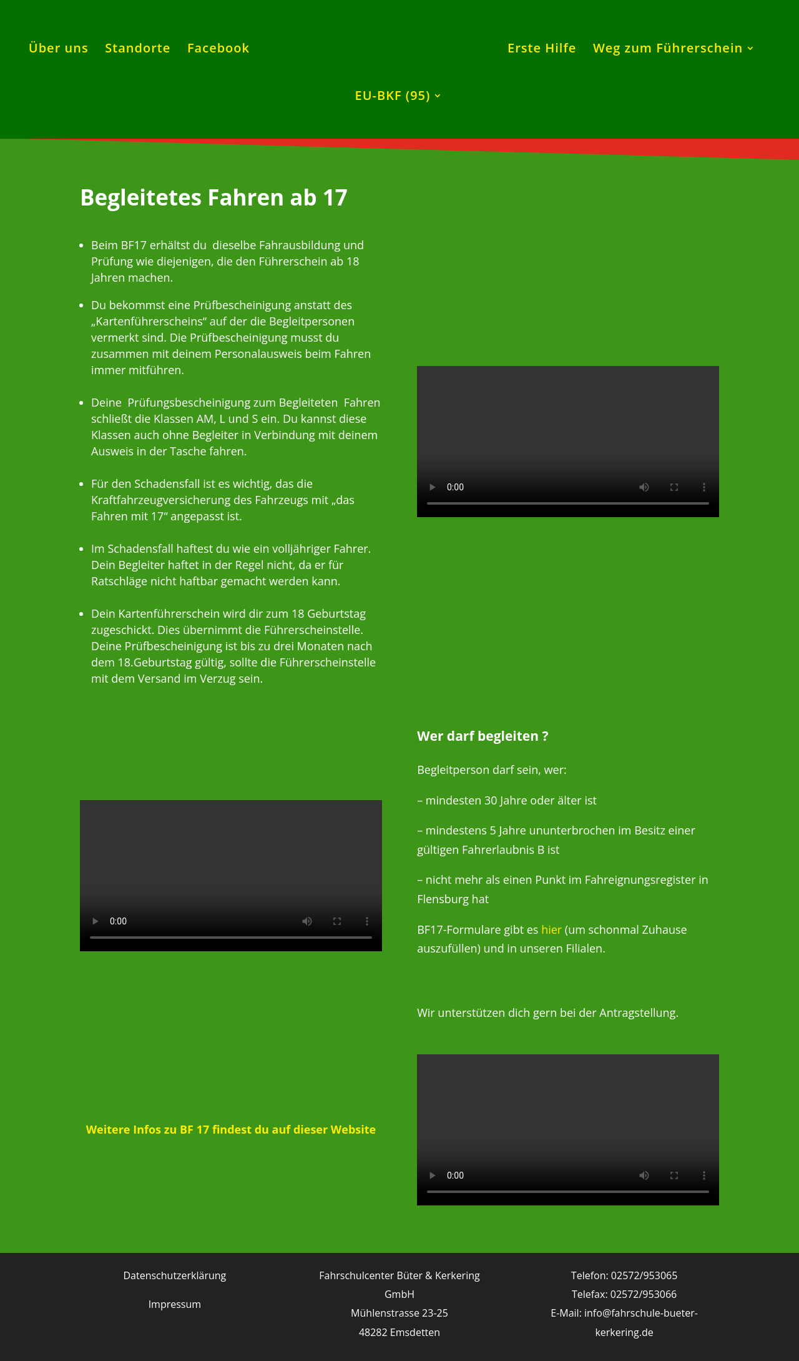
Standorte (137, 50)
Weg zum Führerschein (668, 50)
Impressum (175, 1304)
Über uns (59, 50)
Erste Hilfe (541, 50)
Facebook (218, 50)
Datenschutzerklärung (174, 1275)
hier (551, 929)
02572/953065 (644, 1275)
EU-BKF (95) (393, 97)
